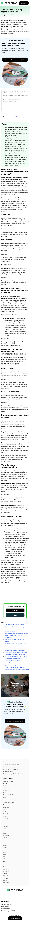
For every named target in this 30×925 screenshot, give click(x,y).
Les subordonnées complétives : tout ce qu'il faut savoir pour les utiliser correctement (16, 635)
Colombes (6, 807)
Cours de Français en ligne (11, 767)
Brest (4, 792)
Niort (4, 852)
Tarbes (5, 873)
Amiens (5, 783)
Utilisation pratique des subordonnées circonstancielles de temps (12, 100)
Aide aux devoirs (8, 771)
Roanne (5, 867)
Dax (4, 809)
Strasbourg (6, 871)
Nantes (5, 845)
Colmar (5, 805)
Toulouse (5, 878)
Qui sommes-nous (6, 904)
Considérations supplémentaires (11, 107)
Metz (4, 833)
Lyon (4, 828)
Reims (4, 859)
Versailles (6, 882)
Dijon (4, 811)
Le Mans (5, 818)
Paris (4, 854)
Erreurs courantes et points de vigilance (12, 104)
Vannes (5, 880)
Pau (4, 856)
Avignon (5, 788)
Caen (4, 797)
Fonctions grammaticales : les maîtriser (15, 685)
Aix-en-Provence (8, 781)
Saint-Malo (6, 869)
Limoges (5, 826)
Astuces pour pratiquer (8, 110)
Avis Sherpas (5, 906)
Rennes (5, 861)
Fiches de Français (20, 117)
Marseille (5, 831)
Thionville (6, 876)
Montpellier (6, 835)
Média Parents (5, 908)
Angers (5, 786)
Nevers (5, 847)
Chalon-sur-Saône (8, 802)
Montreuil (5, 837)
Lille (4, 824)
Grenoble (5, 814)
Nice (4, 850)
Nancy (5, 840)
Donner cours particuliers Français (13, 774)
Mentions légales (6, 911)
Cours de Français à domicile (11, 765)
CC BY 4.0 (18, 15)
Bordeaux (6, 790)
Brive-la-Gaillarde (8, 795)
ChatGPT (15, 610)
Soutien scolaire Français (10, 769)
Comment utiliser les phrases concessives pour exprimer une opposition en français (13, 663)
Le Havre (5, 816)
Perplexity (15, 615)
